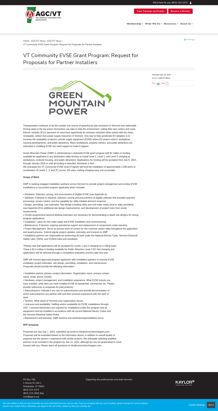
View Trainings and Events (151, 11)
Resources (171, 23)
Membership (135, 23)
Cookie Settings (197, 405)
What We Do (153, 23)
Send (165, 83)
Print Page (189, 39)
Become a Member (180, 11)
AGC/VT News (38, 41)
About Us (186, 23)
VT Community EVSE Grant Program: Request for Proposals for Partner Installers (62, 44)
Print (153, 83)
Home (26, 41)
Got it (211, 405)
